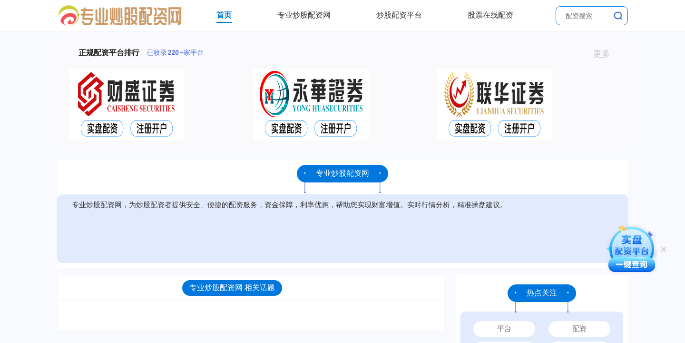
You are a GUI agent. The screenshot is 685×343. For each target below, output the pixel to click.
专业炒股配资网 (304, 15)
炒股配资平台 (399, 15)
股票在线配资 (490, 15)
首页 (224, 15)
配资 (579, 328)
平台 (504, 328)
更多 (605, 54)
